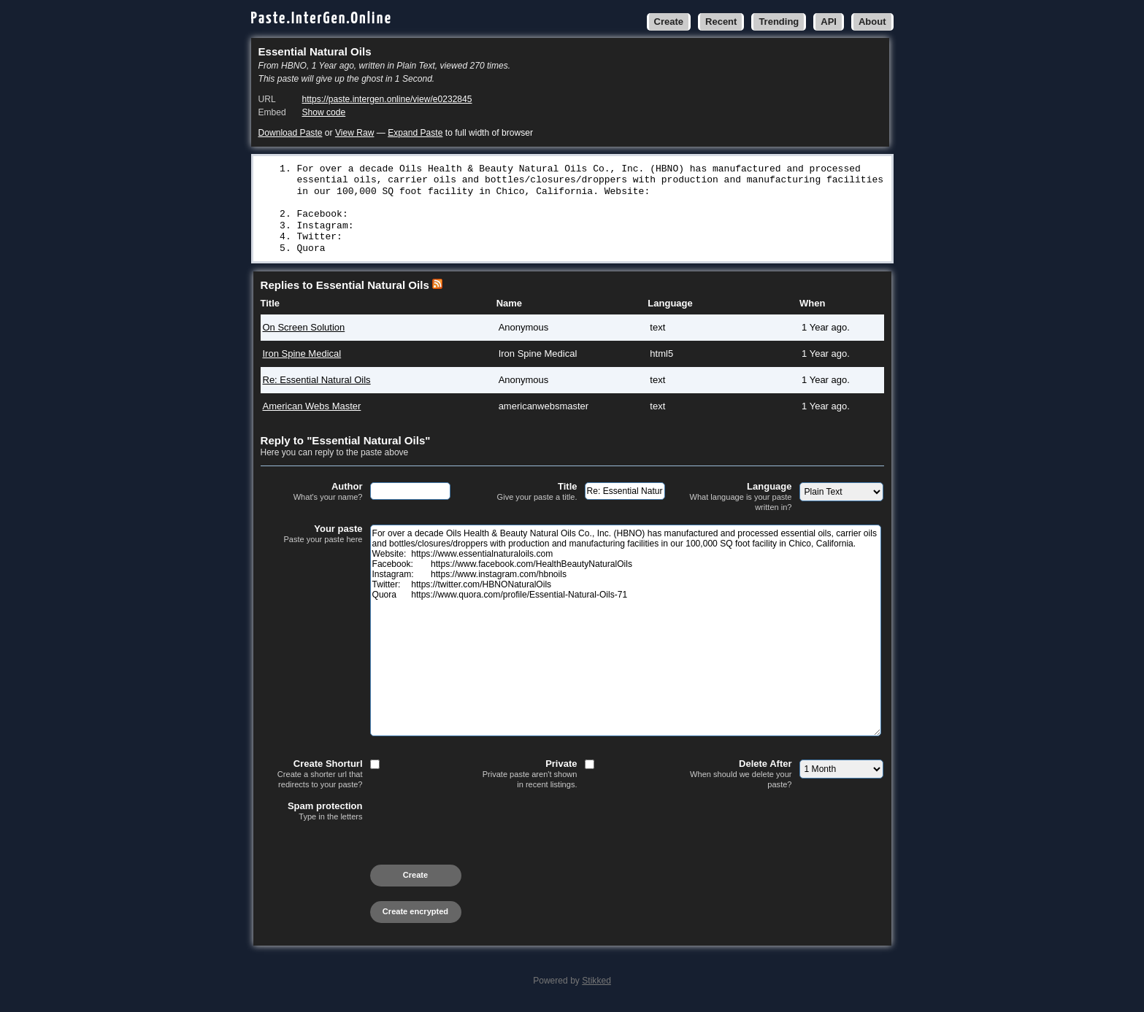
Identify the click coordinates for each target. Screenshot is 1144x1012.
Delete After (741, 777)
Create (668, 21)
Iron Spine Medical (302, 357)
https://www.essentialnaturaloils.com (399, 202)
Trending (779, 21)
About (872, 21)
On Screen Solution (304, 330)
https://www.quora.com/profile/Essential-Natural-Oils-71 (499, 251)
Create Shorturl (312, 777)
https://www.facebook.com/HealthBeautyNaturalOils (524, 215)
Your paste (312, 538)
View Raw (354, 133)
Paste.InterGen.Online (322, 18)
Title (526, 495)
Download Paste (290, 133)
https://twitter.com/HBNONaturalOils (487, 239)
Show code (324, 112)
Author (312, 495)
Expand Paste (415, 133)
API (829, 21)
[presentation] (372, 854)
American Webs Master (312, 409)
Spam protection (312, 815)
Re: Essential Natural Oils (317, 383)
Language (741, 500)
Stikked (596, 984)
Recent (721, 21)
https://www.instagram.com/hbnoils (481, 227)
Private (526, 777)
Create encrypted (415, 915)
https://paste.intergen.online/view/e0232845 (387, 99)
